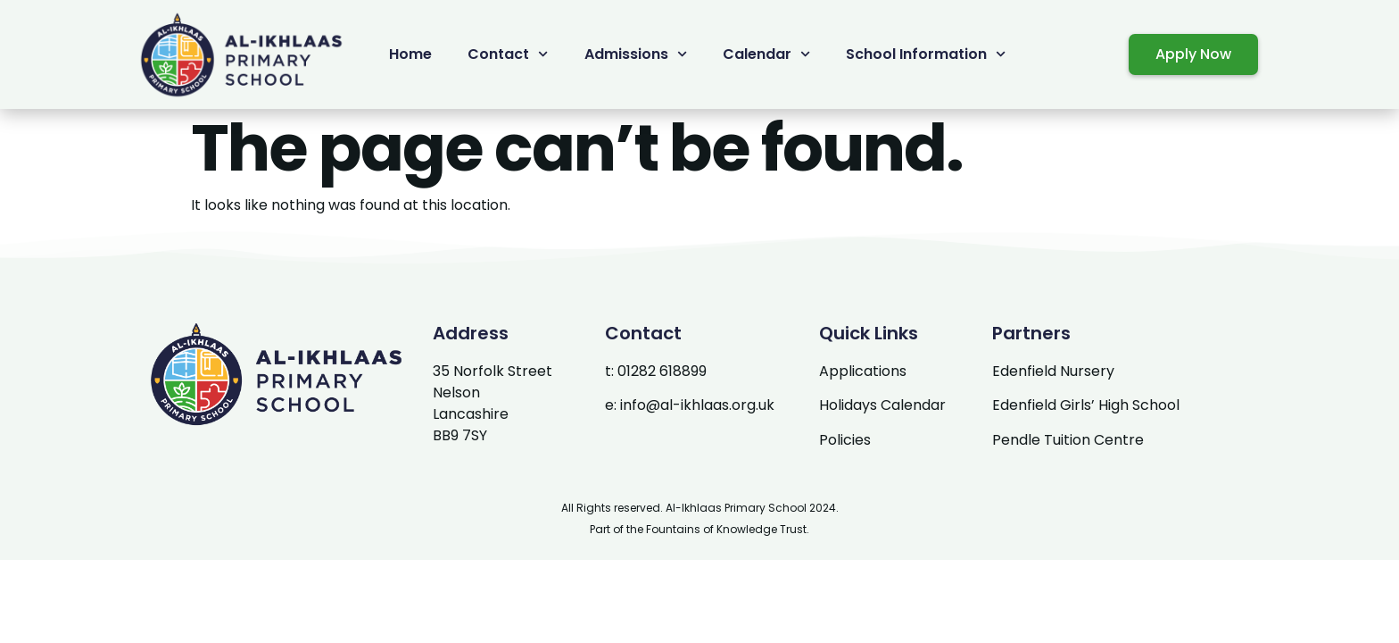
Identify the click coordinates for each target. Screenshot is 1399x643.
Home (410, 54)
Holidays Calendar (882, 405)
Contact (508, 54)
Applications (862, 371)
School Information (926, 54)
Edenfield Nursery (1053, 371)
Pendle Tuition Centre (1068, 440)
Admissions (635, 54)
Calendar (766, 54)
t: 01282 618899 (656, 371)
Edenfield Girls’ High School (1086, 405)
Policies (845, 440)
